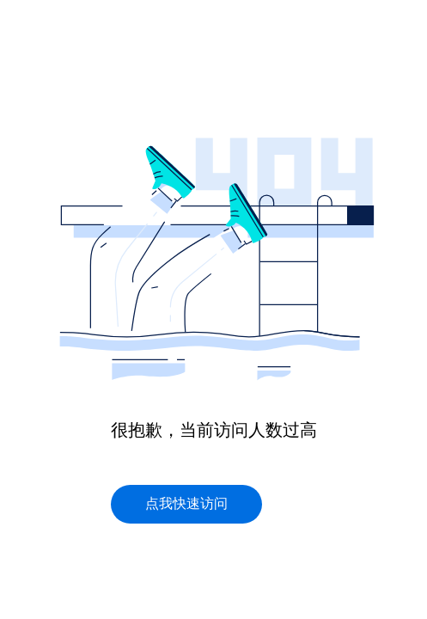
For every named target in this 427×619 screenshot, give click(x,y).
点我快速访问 (186, 503)
